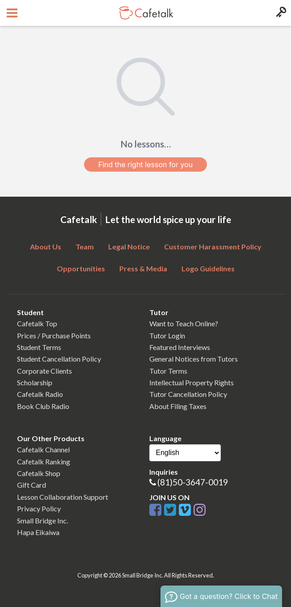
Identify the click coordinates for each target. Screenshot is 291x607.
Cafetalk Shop (38, 473)
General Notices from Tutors (193, 358)
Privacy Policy (39, 508)
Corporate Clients (44, 371)
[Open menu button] (11, 13)
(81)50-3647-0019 (192, 482)
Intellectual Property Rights (191, 382)
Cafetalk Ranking (43, 461)
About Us (45, 246)
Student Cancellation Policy (59, 358)
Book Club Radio (43, 406)
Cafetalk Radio (40, 394)
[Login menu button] (280, 13)
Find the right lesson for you (145, 164)
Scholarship (34, 382)
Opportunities (81, 268)
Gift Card (31, 485)
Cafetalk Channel (43, 449)
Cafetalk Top (37, 323)
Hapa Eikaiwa (38, 532)
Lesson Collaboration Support (62, 497)
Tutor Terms (168, 371)
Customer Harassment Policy (212, 246)
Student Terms (39, 347)
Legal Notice (129, 246)
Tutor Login (167, 335)
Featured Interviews (179, 347)
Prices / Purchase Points (54, 335)
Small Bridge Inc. (42, 520)
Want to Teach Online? (183, 323)
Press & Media (143, 268)
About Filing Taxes (178, 406)
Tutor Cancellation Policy (188, 394)
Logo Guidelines (208, 268)
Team (85, 246)
